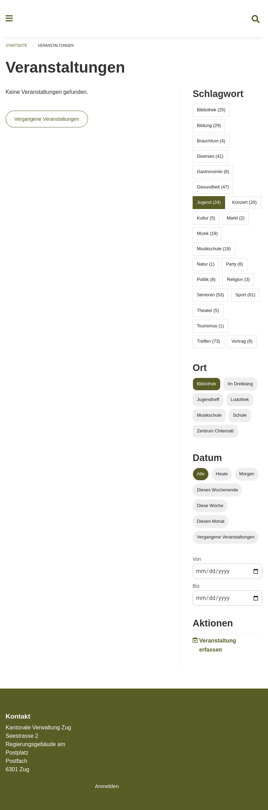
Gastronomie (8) (213, 174)
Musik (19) (207, 236)
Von (197, 562)
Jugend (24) (209, 205)
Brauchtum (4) (211, 143)
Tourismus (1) (210, 328)
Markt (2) (236, 220)
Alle (200, 477)
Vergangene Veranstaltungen (46, 122)
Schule (239, 418)
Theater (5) (208, 313)
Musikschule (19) (214, 251)
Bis (196, 589)
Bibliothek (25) (211, 113)
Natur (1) (206, 267)
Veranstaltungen (58, 49)
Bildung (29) (209, 128)
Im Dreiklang (240, 386)
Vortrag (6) (241, 344)
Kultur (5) (206, 220)
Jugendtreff (208, 402)
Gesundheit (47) (213, 190)
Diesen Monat (210, 524)
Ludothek (240, 402)
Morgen (246, 477)
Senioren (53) (210, 297)
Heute (222, 477)
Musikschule (209, 418)
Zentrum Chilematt (215, 434)
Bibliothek (206, 386)
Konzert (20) (244, 205)
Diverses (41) (210, 159)
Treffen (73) (208, 344)
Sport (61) (245, 297)
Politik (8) (206, 282)
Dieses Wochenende (217, 492)
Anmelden (107, 786)
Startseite (17, 49)
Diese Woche (210, 508)
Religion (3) (238, 282)
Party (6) (234, 267)
